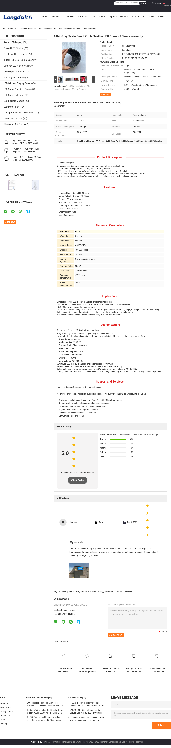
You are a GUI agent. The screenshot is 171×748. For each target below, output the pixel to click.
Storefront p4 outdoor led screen (118, 591)
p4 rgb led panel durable (68, 591)
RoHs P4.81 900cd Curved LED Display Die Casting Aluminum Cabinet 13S (110, 670)
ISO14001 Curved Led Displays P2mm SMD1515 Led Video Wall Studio (64, 670)
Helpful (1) (78, 542)
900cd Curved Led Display (91, 591)
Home (45, 17)
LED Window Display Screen (18, 83)
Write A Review (77, 480)
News (151, 17)
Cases (161, 17)
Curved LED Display (27, 29)
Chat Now (156, 3)
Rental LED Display (13, 42)
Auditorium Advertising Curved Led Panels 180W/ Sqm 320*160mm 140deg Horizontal (87, 670)
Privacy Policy (36, 742)
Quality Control (119, 17)
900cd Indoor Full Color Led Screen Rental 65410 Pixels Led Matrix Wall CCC (45, 704)
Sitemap (3, 723)
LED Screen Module (13, 95)
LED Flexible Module (14, 101)
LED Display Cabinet (14, 71)
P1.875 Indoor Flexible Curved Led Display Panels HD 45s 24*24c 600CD (87, 704)
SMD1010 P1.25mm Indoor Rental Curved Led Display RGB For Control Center (86, 712)
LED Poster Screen (13, 118)
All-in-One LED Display (15, 124)
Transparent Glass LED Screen (19, 112)
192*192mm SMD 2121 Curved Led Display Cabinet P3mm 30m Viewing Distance (157, 670)
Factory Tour (99, 17)
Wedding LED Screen (14, 77)
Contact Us (138, 17)
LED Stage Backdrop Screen (18, 89)
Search (143, 3)
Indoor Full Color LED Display (18, 60)
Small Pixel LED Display (15, 54)
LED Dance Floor (12, 106)
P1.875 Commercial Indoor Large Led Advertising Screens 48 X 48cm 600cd (44, 718)
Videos (70, 17)
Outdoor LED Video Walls (16, 65)
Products (57, 17)
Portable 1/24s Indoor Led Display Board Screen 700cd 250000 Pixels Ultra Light (45, 711)
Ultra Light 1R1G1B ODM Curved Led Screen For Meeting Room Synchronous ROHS (133, 670)
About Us (83, 17)
